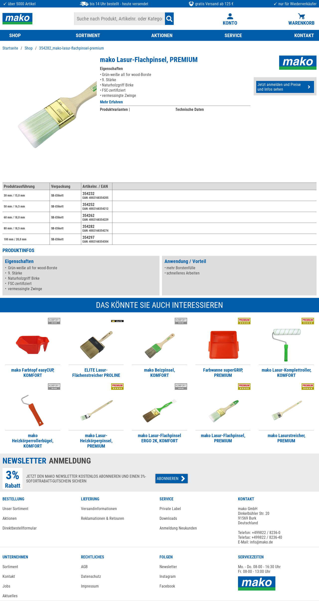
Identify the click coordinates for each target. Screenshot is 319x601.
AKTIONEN (161, 35)
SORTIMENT (88, 35)
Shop (29, 48)
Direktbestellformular (19, 528)
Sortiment (10, 566)
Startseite (10, 48)
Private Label (170, 508)
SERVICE (233, 35)
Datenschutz (91, 576)
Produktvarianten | (115, 109)
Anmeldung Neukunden (178, 528)
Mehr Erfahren (111, 102)
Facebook (167, 586)
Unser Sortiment (15, 508)
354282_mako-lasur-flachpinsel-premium (71, 48)
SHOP (15, 35)
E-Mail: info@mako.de (255, 542)
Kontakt (8, 576)
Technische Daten (189, 109)
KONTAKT (304, 35)
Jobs (6, 586)
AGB (84, 566)
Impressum (90, 586)
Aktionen (9, 518)
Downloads (168, 518)
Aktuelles (9, 596)
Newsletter (168, 566)
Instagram (168, 576)
